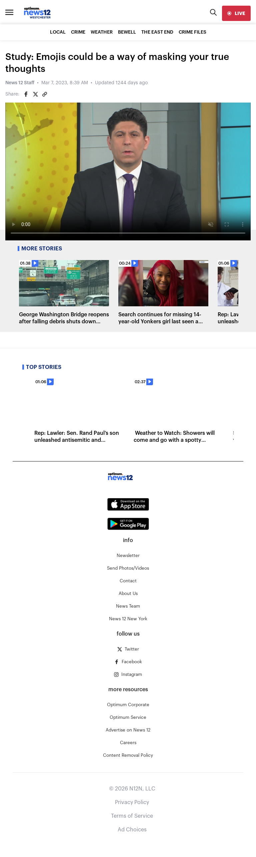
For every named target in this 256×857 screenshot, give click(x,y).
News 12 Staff (19, 83)
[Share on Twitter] (35, 94)
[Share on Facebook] (26, 94)
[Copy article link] (44, 94)
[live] (236, 13)
